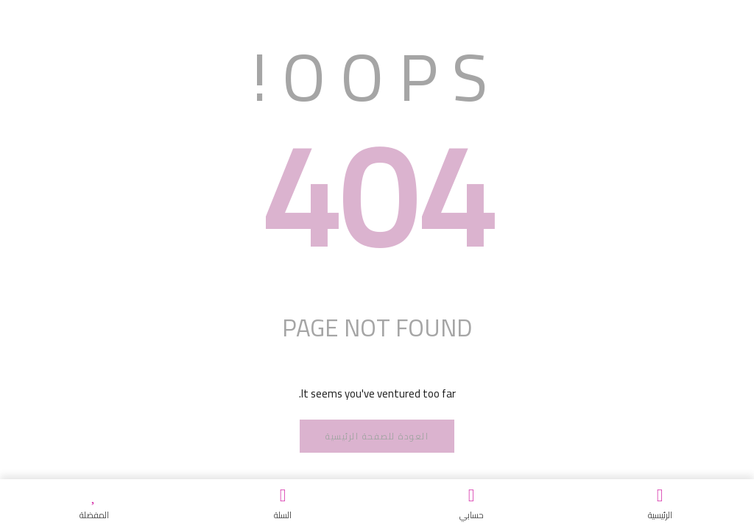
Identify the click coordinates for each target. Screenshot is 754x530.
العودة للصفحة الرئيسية (377, 436)
